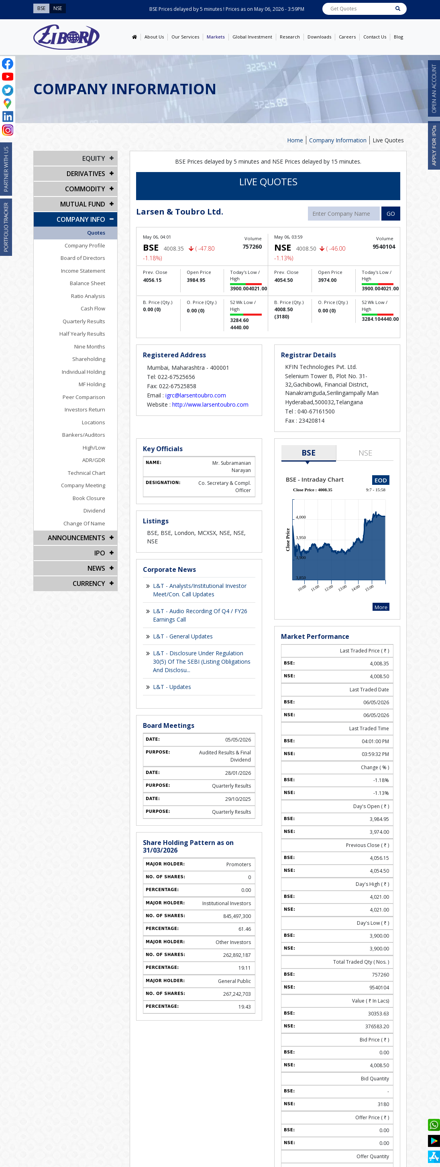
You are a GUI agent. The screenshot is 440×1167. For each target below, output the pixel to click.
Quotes (96, 232)
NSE (366, 453)
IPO (99, 553)
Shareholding (88, 359)
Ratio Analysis (88, 296)
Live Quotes (388, 140)
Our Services (185, 37)
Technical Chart (86, 472)
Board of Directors (83, 257)
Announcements (76, 537)
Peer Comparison (84, 397)
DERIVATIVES (86, 173)
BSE (308, 453)
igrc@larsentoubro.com (195, 395)
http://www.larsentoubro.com (210, 404)
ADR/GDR (93, 460)
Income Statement (83, 270)
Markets (216, 37)
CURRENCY (89, 583)
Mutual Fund (82, 204)
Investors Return (85, 409)
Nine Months (89, 346)
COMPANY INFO (81, 219)
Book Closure (89, 498)
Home (295, 140)
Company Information (338, 140)
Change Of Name (84, 523)
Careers (347, 37)
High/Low (94, 447)
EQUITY (93, 158)
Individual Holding (83, 371)
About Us (154, 37)
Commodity (85, 188)
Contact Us (374, 37)
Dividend (94, 510)
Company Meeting (83, 485)
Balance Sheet (87, 283)
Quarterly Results (84, 321)
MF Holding (92, 384)
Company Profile (85, 245)
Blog (398, 37)
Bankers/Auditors (83, 434)
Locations (93, 422)
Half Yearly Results (82, 333)
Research (290, 37)
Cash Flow (93, 308)
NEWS (96, 568)
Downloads (319, 37)
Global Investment (252, 37)
